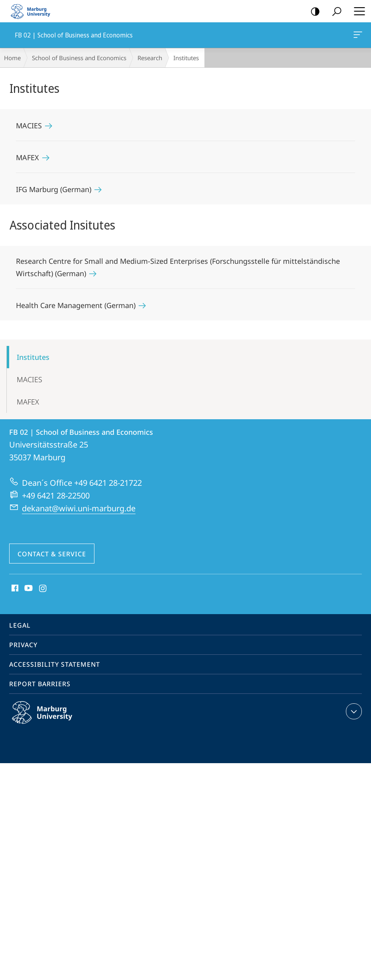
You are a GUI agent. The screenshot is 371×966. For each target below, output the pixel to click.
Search (334, 12)
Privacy (23, 644)
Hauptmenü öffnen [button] (357, 11)
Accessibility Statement (54, 664)
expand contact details (353, 711)
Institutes (33, 357)
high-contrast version (312, 12)
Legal (20, 625)
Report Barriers (40, 683)
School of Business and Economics (79, 58)
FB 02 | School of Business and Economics (357, 36)
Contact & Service (52, 554)
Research (149, 58)
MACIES (29, 379)
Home (12, 58)
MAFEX (28, 401)
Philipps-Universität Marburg (51, 719)
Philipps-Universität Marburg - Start (34, 11)
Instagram (43, 588)
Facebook (14, 588)
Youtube (28, 588)
